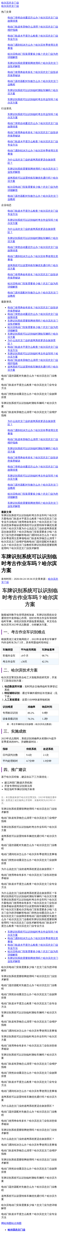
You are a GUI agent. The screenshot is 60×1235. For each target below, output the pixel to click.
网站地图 (6, 1223)
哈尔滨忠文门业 (10, 2)
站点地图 (16, 1223)
